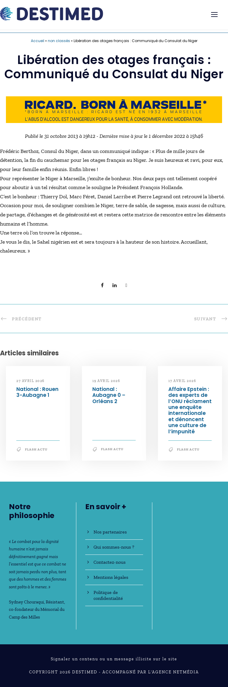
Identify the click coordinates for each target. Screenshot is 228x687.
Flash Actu (36, 449)
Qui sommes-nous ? (114, 547)
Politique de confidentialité (108, 595)
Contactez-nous (110, 562)
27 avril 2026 (30, 381)
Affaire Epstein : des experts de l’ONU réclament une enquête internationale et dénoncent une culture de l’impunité (190, 410)
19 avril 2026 (106, 381)
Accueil (37, 40)
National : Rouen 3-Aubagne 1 (37, 392)
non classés (59, 40)
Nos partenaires (110, 532)
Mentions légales (111, 577)
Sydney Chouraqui (26, 602)
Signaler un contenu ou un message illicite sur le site (114, 659)
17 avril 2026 (182, 381)
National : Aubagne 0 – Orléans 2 (108, 395)
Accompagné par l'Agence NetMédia (150, 672)
